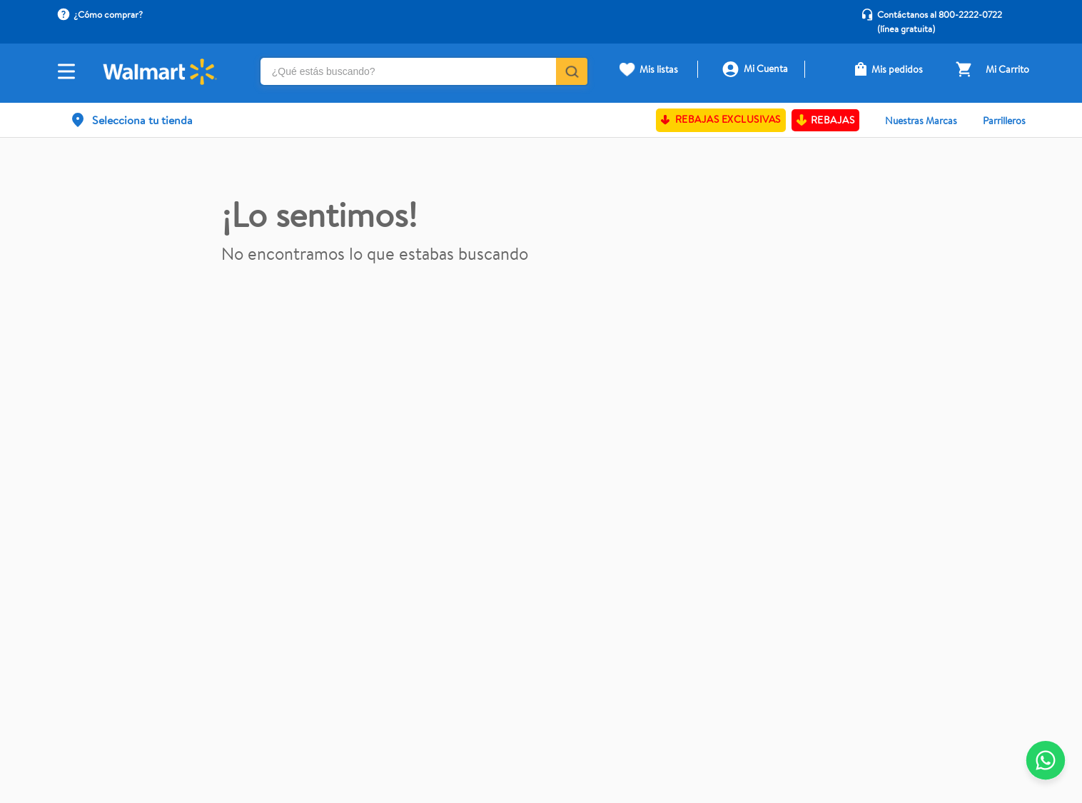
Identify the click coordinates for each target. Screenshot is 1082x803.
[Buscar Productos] (570, 71)
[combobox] (424, 73)
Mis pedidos (897, 69)
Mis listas (658, 69)
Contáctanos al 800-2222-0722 (939, 14)
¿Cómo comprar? (108, 14)
